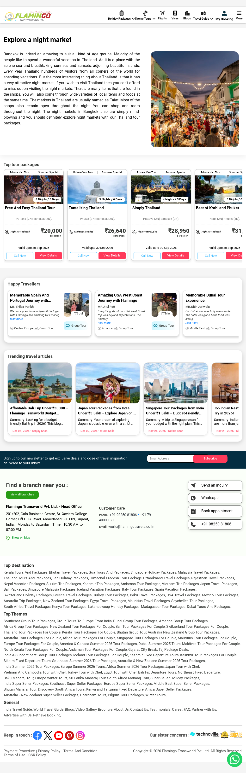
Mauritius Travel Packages (149, 612)
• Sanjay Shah (39, 441)
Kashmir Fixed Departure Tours (154, 666)
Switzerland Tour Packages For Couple (197, 637)
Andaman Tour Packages (140, 595)
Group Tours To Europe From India (84, 632)
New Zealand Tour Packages (66, 612)
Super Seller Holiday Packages (174, 689)
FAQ (187, 720)
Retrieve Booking (46, 726)
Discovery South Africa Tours (61, 700)
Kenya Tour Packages (69, 617)
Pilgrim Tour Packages (126, 706)
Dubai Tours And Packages (208, 617)
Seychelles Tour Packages (192, 612)
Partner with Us (204, 720)
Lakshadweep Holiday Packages (114, 617)
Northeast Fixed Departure (199, 683)
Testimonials (160, 720)
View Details (48, 266)
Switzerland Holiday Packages (28, 606)
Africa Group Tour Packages (26, 637)
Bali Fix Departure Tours (157, 683)
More (239, 19)
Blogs (187, 19)
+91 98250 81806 (153, 5)
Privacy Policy (49, 762)
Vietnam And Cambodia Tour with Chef (35, 683)
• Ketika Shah (174, 441)
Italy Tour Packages (138, 600)
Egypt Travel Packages (108, 612)
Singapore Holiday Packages (153, 583)
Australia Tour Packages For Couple (32, 649)
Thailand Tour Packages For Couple (32, 643)
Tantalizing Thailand (86, 218)
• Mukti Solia (106, 441)
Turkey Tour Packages (111, 606)
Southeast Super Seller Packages (76, 694)
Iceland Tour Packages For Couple (100, 666)
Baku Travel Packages (147, 606)
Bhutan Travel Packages (68, 583)
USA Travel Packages (183, 606)
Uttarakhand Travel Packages (166, 589)
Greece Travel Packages (72, 606)
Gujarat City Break (142, 660)
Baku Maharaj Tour (18, 689)
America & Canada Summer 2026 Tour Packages (98, 654)
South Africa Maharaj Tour (128, 689)
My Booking (224, 19)
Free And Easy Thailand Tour (30, 218)
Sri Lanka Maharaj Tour (87, 689)
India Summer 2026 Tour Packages (31, 677)
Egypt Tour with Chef (120, 683)
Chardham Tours (93, 706)
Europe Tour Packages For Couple (31, 654)
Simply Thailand (146, 218)
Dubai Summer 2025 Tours (159, 654)
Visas (175, 19)
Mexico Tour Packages (220, 606)
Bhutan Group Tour (131, 643)
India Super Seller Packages (26, 694)
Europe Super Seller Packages (128, 694)
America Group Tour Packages (183, 632)
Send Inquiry (232, 5)
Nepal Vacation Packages (24, 595)
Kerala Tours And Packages (26, 583)
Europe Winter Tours (51, 689)
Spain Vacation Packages (175, 600)
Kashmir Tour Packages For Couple (208, 666)
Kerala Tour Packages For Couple (88, 643)
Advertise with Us (18, 726)
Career (177, 720)
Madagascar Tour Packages (163, 617)
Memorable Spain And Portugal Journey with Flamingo (29, 311)
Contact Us (139, 720)
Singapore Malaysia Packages (52, 600)
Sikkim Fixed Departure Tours (27, 671)
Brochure (105, 720)
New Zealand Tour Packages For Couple (82, 637)
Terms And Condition (80, 762)
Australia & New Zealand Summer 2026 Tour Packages (161, 671)
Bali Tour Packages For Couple (140, 637)
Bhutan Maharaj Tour (20, 700)
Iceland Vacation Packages (99, 600)
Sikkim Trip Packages (63, 595)
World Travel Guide (48, 720)
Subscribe (210, 469)
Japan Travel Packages (218, 595)
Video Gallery (86, 720)
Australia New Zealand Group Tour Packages (183, 643)
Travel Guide (203, 19)
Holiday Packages (121, 19)
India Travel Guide (18, 720)
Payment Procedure (19, 762)
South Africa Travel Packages (27, 617)
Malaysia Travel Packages (198, 583)
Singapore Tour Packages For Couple (146, 649)
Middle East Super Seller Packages (181, 694)
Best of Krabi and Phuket (217, 218)
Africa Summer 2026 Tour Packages (135, 677)
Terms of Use (14, 766)
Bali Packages (15, 600)
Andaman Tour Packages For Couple (97, 660)
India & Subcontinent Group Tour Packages (38, 666)
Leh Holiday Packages (70, 589)
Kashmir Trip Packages (100, 595)
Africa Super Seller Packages (168, 700)
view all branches (22, 505)
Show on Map (21, 548)
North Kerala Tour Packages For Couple (35, 660)
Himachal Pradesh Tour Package (116, 589)
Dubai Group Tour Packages (135, 632)
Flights (162, 19)
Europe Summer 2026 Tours (83, 677)
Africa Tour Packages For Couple (89, 649)
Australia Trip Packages (23, 612)
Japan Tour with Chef (182, 677)
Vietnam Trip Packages (180, 595)
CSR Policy (37, 766)
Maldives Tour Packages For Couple (211, 654)
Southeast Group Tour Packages (29, 632)
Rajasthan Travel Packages (212, 589)
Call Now (20, 266)
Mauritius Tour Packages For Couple (207, 649)
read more (16, 329)
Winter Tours (155, 706)
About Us (121, 720)
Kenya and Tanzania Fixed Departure (115, 700)
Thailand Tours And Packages (27, 589)
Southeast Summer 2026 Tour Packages (84, 671)
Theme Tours (145, 19)
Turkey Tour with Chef (84, 683)
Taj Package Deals (173, 660)
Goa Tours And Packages (109, 583)
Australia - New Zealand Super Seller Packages (41, 706)
